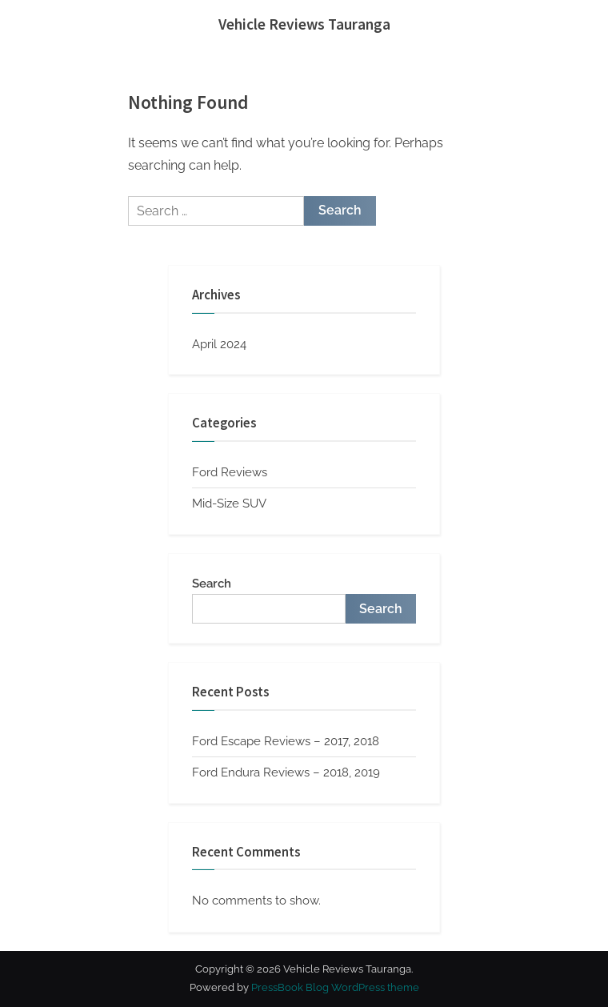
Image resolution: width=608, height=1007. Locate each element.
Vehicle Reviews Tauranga (304, 24)
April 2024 (219, 344)
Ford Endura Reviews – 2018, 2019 (286, 772)
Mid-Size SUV (229, 503)
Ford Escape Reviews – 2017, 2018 (285, 741)
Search (211, 583)
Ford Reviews (229, 472)
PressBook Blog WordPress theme (335, 987)
